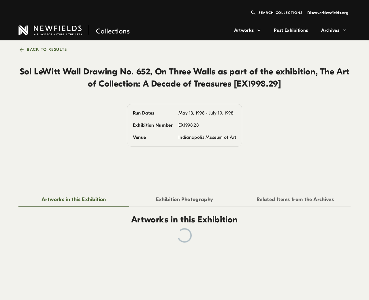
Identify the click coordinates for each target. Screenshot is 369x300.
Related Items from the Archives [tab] (295, 199)
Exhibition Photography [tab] (184, 199)
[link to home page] (124, 30)
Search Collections (277, 13)
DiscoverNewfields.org (327, 12)
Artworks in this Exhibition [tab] (74, 199)
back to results (43, 49)
